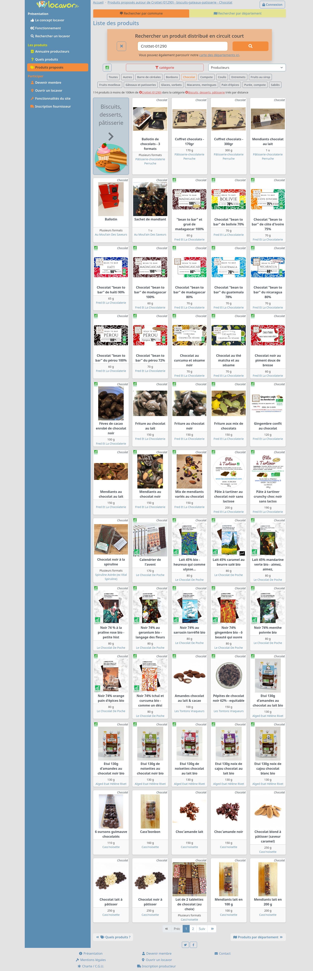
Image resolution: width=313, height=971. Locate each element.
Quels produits (44, 59)
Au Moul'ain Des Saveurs (111, 234)
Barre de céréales (149, 77)
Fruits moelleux (109, 85)
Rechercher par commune (141, 13)
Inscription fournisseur (50, 106)
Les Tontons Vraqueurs (189, 711)
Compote (206, 77)
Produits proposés (46, 67)
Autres (127, 77)
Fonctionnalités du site (50, 98)
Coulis (222, 77)
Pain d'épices (230, 85)
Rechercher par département (238, 13)
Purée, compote (255, 85)
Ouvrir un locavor (46, 90)
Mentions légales (90, 960)
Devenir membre (45, 82)
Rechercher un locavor (50, 36)
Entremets (238, 77)
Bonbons (172, 77)
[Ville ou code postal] (183, 46)
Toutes (113, 77)
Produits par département (258, 937)
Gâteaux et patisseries (141, 85)
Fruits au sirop (260, 77)
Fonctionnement (45, 28)
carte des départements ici (219, 55)
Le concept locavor (47, 20)
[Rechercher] (250, 46)
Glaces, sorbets (171, 85)
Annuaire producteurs (49, 51)
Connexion (272, 4)
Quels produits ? (113, 937)
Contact (222, 953)
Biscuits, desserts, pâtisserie (205, 92)
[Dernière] (211, 929)
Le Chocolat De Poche (150, 575)
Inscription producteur (156, 966)
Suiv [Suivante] (202, 929)
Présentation (91, 953)
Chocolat (189, 77)
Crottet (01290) (150, 92)
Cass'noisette (111, 847)
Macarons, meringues (201, 85)
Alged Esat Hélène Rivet (267, 716)
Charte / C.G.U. (90, 966)
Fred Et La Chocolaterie (189, 239)
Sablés (275, 85)
